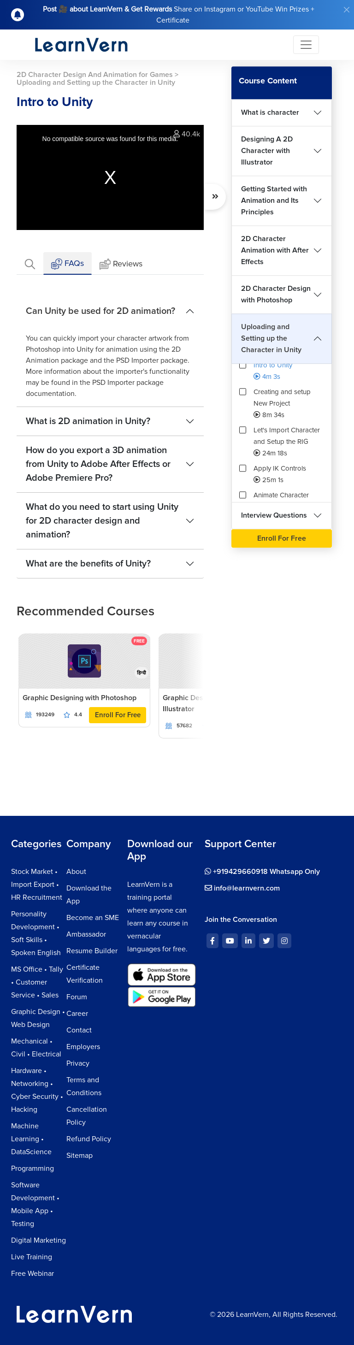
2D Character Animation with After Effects (275, 250)
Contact (79, 1030)
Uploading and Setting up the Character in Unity (271, 338)
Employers (83, 1046)
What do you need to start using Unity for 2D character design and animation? (102, 520)
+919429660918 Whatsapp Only (262, 871)
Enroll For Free (118, 715)
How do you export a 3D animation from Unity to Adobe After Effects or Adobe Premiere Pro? (98, 464)
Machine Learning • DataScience (31, 1138)
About (76, 871)
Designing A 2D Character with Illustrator (267, 151)
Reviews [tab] (121, 264)
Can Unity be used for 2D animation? (100, 311)
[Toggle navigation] (306, 44)
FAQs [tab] (67, 264)
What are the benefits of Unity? (88, 563)
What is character (270, 112)
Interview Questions (274, 515)
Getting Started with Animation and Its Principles (274, 200)
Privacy (77, 1063)
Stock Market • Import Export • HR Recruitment (36, 884)
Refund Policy (88, 1139)
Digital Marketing (38, 1240)
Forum (76, 997)
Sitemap (79, 1155)
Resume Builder (92, 951)
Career (77, 1013)
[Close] (346, 9)
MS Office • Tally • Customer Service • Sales (37, 982)
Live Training (31, 1257)
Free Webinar (32, 1273)
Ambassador (86, 934)
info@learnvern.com (242, 888)
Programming (32, 1168)
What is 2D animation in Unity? (88, 421)
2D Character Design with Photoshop (276, 294)
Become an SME (92, 917)
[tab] (30, 263)
